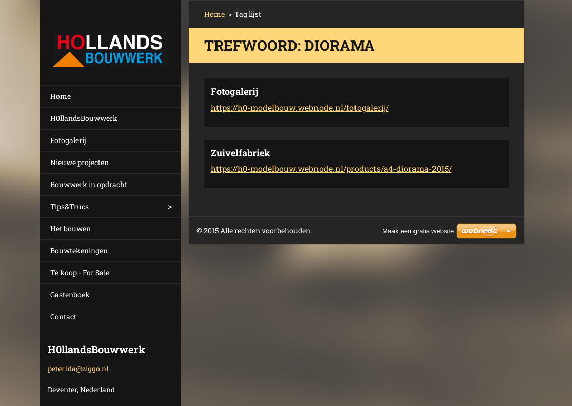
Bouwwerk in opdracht (88, 184)
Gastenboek (70, 294)
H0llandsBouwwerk (83, 118)
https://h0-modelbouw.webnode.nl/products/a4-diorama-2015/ (331, 168)
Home (60, 96)
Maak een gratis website (418, 231)
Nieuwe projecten (79, 162)
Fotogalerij (68, 140)
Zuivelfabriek (240, 153)
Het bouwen (70, 228)
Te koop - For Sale (79, 272)
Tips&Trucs (69, 206)
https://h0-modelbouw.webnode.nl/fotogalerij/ (300, 107)
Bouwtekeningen (79, 250)
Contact (63, 316)
